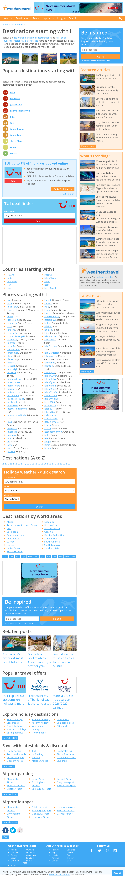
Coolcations (63, 724)
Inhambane (13, 400)
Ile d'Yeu (11, 347)
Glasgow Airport (65, 786)
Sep (54, 561)
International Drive (20, 115)
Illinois (10, 367)
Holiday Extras (64, 755)
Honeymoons (39, 737)
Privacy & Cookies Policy (60, 874)
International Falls (16, 419)
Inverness (12, 436)
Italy (12, 127)
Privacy (14, 859)
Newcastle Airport (66, 790)
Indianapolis (13, 396)
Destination (9, 216)
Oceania (48, 536)
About (13, 854)
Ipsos (9, 452)
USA (69, 865)
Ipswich (11, 455)
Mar (17, 561)
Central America (15, 539)
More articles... (87, 146)
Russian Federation (54, 539)
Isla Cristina (50, 350)
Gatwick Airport (65, 783)
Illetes (10, 363)
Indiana (11, 393)
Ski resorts (62, 730)
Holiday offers (14, 755)
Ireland (13, 151)
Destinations (23, 18)
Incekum (11, 377)
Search (73, 18)
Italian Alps (50, 419)
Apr (23, 561)
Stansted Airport (16, 790)
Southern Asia (51, 552)
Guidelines (31, 859)
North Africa (50, 529)
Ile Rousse (12, 344)
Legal (13, 862)
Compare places (65, 727)
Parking (55, 862)
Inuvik (10, 426)
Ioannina (11, 439)
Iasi (8, 304)
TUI (34, 755)
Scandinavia (50, 543)
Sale (13, 185)
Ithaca (47, 429)
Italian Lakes (16, 139)
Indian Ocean (14, 386)
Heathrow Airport (41, 821)
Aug (48, 561)
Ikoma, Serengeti (16, 340)
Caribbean (12, 536)
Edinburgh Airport (41, 793)
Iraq (9, 292)
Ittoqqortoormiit (53, 436)
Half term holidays (16, 733)
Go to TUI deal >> (63, 193)
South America (52, 546)
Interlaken (12, 409)
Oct (60, 561)
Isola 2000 (49, 406)
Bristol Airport (14, 793)
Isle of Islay (50, 383)
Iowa (9, 449)
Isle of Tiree (50, 400)
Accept (117, 872)
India (12, 97)
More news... (87, 371)
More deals (9, 770)
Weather (9, 18)
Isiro (46, 337)
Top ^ (6, 841)
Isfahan (48, 330)
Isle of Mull (50, 390)
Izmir (47, 449)
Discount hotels (15, 765)
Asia (9, 533)
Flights (55, 857)
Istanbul (48, 413)
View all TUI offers (67, 198)
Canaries (71, 854)
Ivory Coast (50, 292)
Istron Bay (49, 416)
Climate (55, 865)
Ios (8, 446)
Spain (69, 859)
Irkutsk (48, 317)
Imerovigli (12, 373)
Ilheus (10, 360)
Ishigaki (48, 334)
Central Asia (13, 543)
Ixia (46, 442)
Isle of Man (16, 145)
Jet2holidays (38, 758)
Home (5, 24)
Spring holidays (15, 737)
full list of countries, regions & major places (34, 39)
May (30, 561)
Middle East (50, 526)
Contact (14, 857)
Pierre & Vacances (66, 758)
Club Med (62, 765)
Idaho (10, 321)
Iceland (13, 157)
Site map (15, 865)
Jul (42, 561)
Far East (11, 549)
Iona (9, 442)
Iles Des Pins (13, 353)
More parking (10, 798)
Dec (73, 561)
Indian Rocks (13, 390)
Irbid (46, 311)
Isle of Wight (51, 403)
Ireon (47, 314)
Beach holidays (14, 724)
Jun (36, 561)
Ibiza (12, 121)
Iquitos (48, 307)
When (6, 490)
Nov (67, 561)
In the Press (27, 866)
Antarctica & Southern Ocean (22, 529)
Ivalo (46, 439)
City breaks (13, 727)
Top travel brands (16, 758)
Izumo (47, 452)
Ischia (47, 327)
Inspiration (48, 18)
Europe (10, 546)
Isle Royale (49, 377)
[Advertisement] (39, 250)
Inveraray (12, 432)
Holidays (55, 854)
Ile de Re (11, 350)
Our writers (31, 857)
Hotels (55, 859)
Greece (70, 857)
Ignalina (11, 334)
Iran (9, 289)
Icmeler (11, 314)
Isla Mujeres (50, 360)
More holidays (10, 742)
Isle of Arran (50, 380)
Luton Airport (39, 783)
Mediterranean (14, 556)
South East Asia (52, 549)
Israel (47, 286)
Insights (61, 18)
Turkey (70, 862)
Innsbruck (12, 406)
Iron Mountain (51, 321)
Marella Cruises (40, 765)
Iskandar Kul (50, 340)
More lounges (10, 826)
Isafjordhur (50, 324)
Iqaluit (47, 304)
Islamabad (49, 367)
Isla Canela (49, 344)
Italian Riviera (17, 133)
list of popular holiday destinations (32, 37)
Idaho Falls (12, 324)
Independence (14, 383)
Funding (30, 862)
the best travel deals (105, 277)
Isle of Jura (49, 386)
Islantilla (48, 370)
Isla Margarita (51, 357)
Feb (11, 561)
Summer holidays (41, 724)
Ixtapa (47, 446)
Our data (30, 854)
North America (52, 533)
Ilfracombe (12, 357)
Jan (5, 561)
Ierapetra (12, 327)
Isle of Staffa (50, 396)
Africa (10, 526)
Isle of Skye (50, 393)
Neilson (36, 762)
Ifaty (9, 330)
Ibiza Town (12, 311)
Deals (36, 18)
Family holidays (15, 730)
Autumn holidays (41, 727)
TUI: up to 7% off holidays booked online (36, 168)
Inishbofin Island (15, 403)
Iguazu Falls (16, 109)
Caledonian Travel (66, 762)
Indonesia (15, 103)
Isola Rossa (50, 409)
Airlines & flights (15, 762)
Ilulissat (11, 370)
